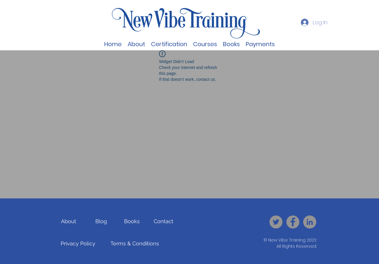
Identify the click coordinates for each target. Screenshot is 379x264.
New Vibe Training (287, 240)
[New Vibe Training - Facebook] (292, 221)
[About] (68, 221)
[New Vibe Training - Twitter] (275, 221)
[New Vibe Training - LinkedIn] (309, 221)
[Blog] (101, 221)
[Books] (132, 221)
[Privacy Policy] (78, 243)
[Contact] (163, 221)
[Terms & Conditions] (134, 243)
